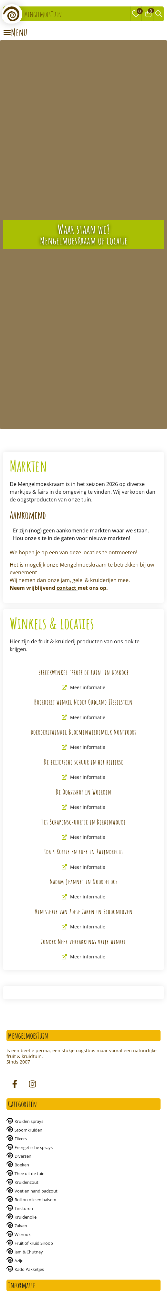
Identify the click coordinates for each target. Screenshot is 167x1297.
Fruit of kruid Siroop (34, 1243)
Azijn (19, 1260)
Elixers (21, 1139)
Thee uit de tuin (30, 1173)
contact (67, 587)
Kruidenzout (26, 1182)
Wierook (23, 1234)
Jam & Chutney (29, 1252)
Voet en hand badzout (36, 1191)
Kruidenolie (26, 1217)
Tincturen (24, 1208)
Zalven (21, 1226)
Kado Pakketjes (29, 1269)
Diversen (23, 1156)
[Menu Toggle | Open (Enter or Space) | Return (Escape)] (15, 32)
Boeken (22, 1165)
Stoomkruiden (28, 1130)
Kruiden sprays (29, 1121)
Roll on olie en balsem (35, 1200)
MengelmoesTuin (43, 14)
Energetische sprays (34, 1147)
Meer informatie (83, 687)
